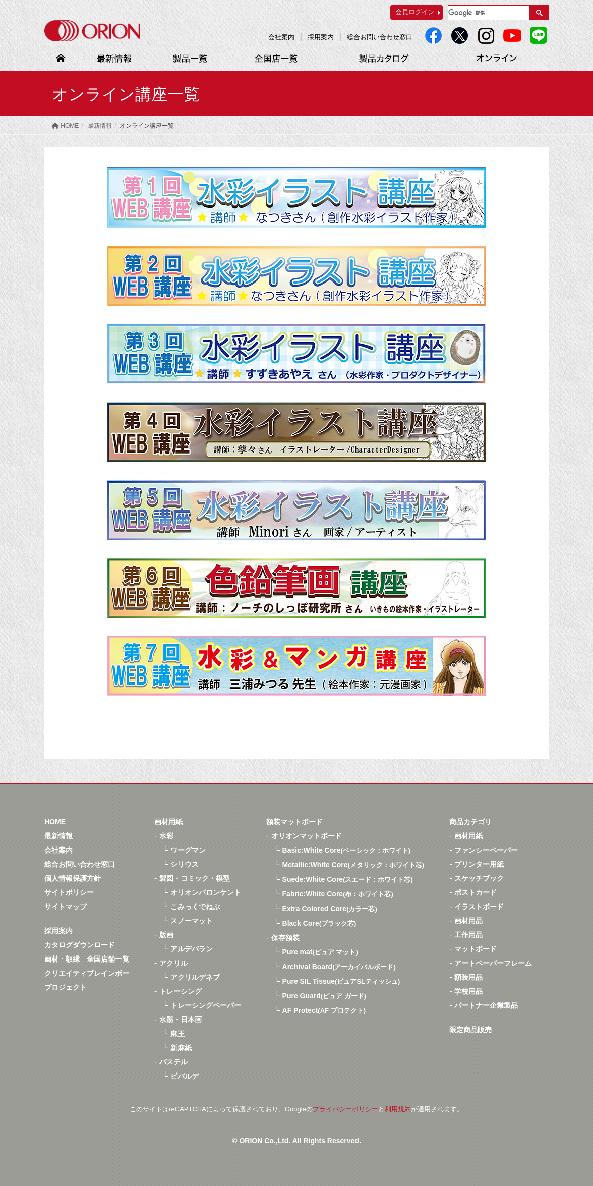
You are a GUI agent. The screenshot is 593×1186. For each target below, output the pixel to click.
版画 (166, 935)
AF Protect (324, 1010)
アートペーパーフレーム (493, 963)
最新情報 (58, 836)
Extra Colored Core (329, 909)
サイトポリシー (69, 892)
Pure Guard (324, 996)
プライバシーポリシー (345, 1109)
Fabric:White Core (337, 894)
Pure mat (320, 952)
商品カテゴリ (470, 822)
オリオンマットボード (306, 836)
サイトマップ (65, 906)
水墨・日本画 (180, 1019)
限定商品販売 (470, 1030)
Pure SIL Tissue (341, 981)
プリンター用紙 (479, 864)
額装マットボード (294, 822)
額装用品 (468, 977)
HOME (55, 822)
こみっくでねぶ (195, 906)
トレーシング (180, 991)
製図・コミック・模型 (194, 878)
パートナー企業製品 (486, 1005)
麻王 (177, 1034)
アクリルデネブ (195, 977)
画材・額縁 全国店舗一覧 (86, 959)
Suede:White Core (347, 879)
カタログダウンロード (79, 945)
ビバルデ (184, 1076)
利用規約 (398, 1109)
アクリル (173, 963)
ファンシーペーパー (486, 850)
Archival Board (339, 967)
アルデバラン (191, 949)
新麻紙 (181, 1048)
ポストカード (475, 892)
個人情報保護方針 (72, 878)
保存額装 (285, 938)
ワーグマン (188, 850)
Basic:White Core (346, 850)
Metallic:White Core (353, 865)
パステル (173, 1062)
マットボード (475, 949)
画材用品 (468, 921)
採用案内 (321, 37)
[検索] (487, 12)
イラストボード (479, 906)
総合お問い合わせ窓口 (379, 37)
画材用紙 (168, 822)
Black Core (319, 923)
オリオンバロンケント (205, 892)
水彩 (166, 836)
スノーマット (191, 921)
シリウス (184, 864)
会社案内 (281, 37)
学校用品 (468, 991)
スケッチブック (479, 878)
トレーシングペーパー (205, 1005)
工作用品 (468, 935)
